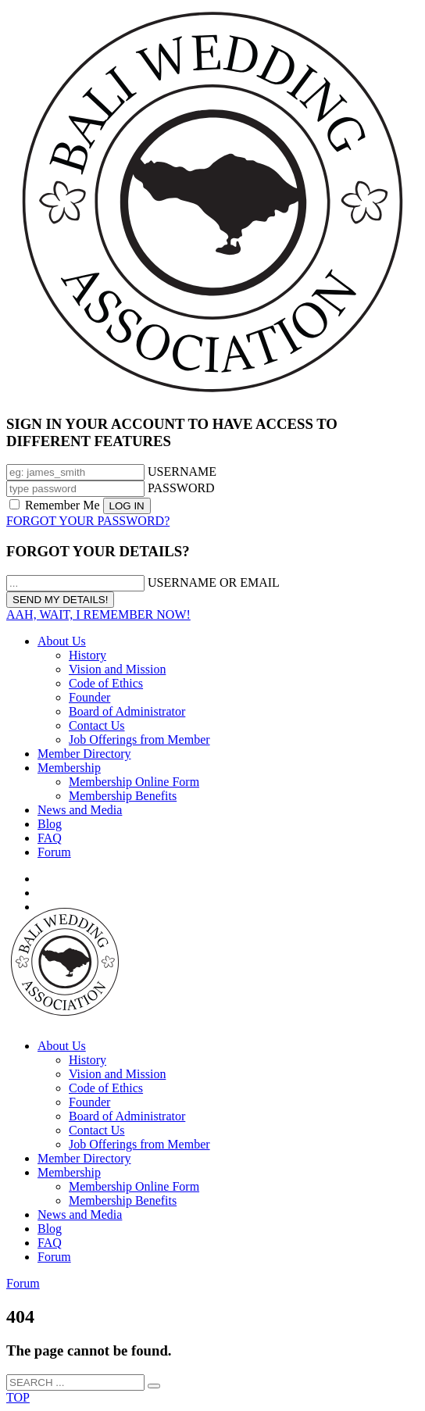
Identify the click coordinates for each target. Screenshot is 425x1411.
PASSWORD (181, 488)
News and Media (80, 809)
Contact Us (97, 725)
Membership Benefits (123, 795)
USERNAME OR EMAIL (214, 582)
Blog (50, 824)
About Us (62, 641)
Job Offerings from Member (139, 739)
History (87, 655)
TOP (18, 1397)
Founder (89, 697)
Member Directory (84, 753)
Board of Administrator (127, 711)
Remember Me (56, 505)
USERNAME (182, 471)
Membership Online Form (134, 781)
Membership (69, 767)
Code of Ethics (106, 683)
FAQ (50, 838)
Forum (54, 852)
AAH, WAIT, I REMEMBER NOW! (98, 614)
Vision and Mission (117, 669)
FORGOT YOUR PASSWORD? (88, 520)
